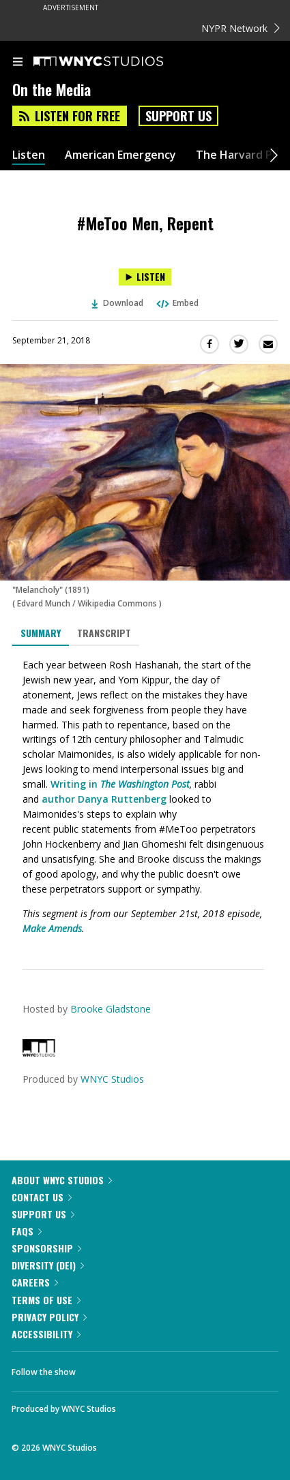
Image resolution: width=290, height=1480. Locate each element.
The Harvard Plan (242, 155)
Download (117, 303)
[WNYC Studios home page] (115, 62)
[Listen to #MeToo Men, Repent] (145, 277)
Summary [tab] (40, 633)
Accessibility (46, 1334)
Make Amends (52, 928)
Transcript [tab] (104, 633)
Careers (35, 1282)
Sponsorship (46, 1248)
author (58, 798)
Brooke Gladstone (110, 1008)
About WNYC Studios (62, 1180)
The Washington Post (145, 783)
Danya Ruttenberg (122, 798)
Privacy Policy (49, 1317)
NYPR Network (240, 28)
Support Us (178, 116)
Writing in (75, 783)
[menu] (18, 63)
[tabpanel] (145, 797)
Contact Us (42, 1197)
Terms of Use (46, 1300)
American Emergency (120, 155)
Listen (28, 155)
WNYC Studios (112, 1079)
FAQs (27, 1231)
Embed (177, 303)
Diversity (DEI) (48, 1265)
